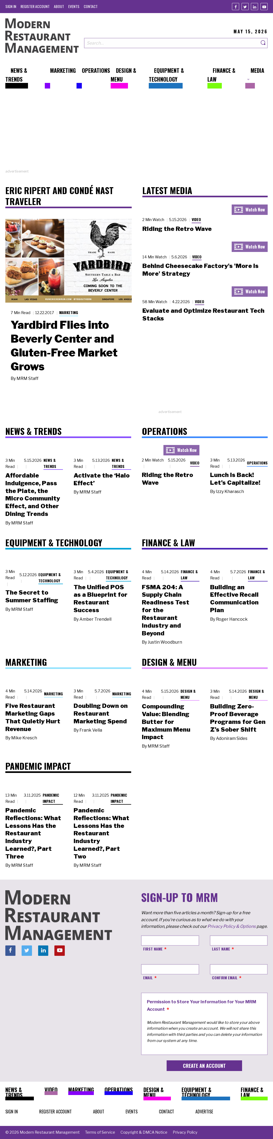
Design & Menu (188, 694)
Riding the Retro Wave (177, 228)
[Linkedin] (254, 6)
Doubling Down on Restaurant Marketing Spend (101, 713)
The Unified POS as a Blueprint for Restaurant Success (100, 598)
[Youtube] (264, 6)
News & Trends (49, 463)
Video (196, 219)
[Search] (263, 43)
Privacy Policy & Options (231, 926)
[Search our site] (171, 43)
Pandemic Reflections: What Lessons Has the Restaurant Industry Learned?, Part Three (33, 833)
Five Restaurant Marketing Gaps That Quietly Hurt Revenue (32, 717)
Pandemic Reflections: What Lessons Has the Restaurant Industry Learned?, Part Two (101, 833)
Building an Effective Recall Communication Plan (234, 598)
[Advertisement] (136, 131)
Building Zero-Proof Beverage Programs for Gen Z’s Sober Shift (238, 718)
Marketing (68, 312)
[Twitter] (245, 6)
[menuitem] (10, 6)
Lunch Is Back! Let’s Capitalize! (235, 478)
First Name (153, 949)
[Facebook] (235, 6)
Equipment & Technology (49, 577)
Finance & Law (189, 574)
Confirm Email (225, 977)
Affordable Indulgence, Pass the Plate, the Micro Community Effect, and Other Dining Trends (32, 495)
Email (148, 977)
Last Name (221, 949)
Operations (257, 463)
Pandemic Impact (51, 798)
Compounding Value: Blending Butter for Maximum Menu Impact (166, 722)
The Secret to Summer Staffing (31, 596)
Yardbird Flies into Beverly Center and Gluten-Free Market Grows (64, 345)
